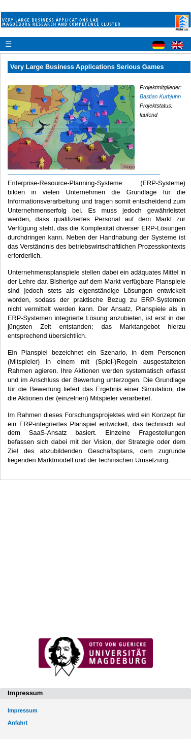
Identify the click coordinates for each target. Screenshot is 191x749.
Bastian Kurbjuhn (160, 96)
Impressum (23, 710)
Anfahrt (17, 723)
